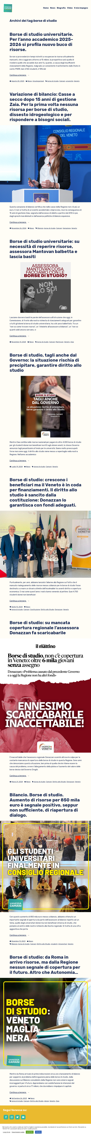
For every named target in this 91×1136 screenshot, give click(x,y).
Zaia (72, 342)
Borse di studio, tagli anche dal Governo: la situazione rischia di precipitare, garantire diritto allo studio (46, 362)
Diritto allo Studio (47, 609)
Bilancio (40, 228)
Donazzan (58, 609)
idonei (46, 1101)
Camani (62, 81)
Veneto (76, 81)
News (52, 8)
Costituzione (35, 609)
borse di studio (53, 81)
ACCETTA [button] (29, 1132)
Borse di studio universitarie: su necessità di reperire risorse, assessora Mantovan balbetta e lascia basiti (44, 249)
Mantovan (59, 342)
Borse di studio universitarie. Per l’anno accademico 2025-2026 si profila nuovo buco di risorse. (41, 42)
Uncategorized (38, 81)
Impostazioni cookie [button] (18, 1132)
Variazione (67, 228)
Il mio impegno (81, 8)
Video (70, 8)
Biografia (61, 8)
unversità (69, 81)
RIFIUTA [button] (38, 1132)
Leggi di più (6, 1132)
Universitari (62, 944)
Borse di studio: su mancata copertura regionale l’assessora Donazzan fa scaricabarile (44, 627)
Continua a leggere (24, 75)
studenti (54, 944)
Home (46, 8)
